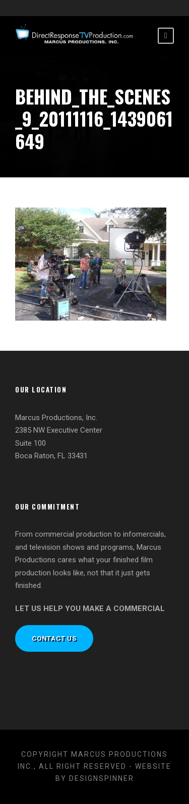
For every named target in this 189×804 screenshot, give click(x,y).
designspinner (101, 778)
